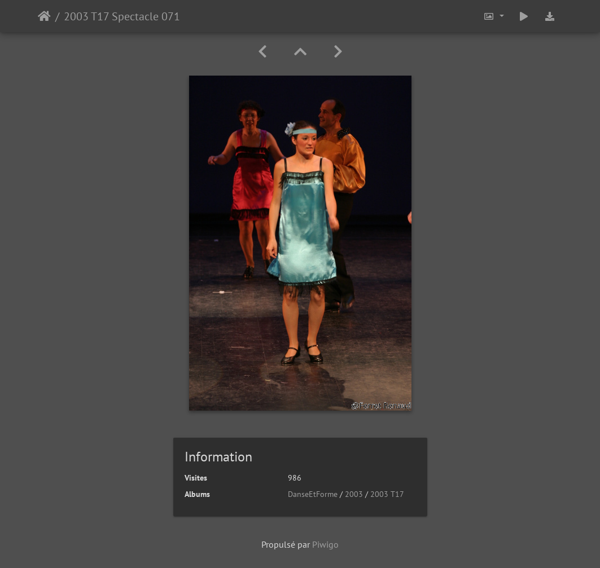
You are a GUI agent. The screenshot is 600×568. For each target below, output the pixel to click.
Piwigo (325, 544)
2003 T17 (387, 494)
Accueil (44, 16)
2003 (354, 494)
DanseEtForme (313, 494)
